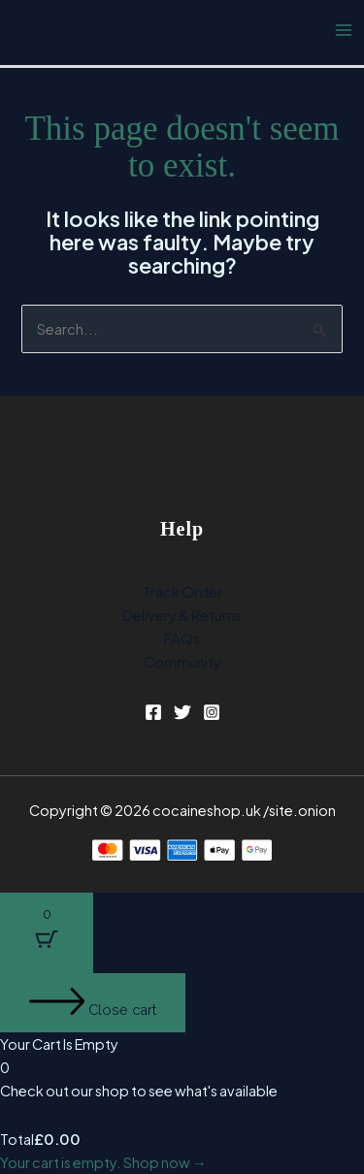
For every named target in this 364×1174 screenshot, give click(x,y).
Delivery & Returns (182, 615)
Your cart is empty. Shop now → (103, 1162)
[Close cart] (92, 1002)
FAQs (182, 638)
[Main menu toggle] (343, 30)
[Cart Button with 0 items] (46, 933)
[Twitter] (182, 712)
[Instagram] (211, 712)
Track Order (182, 592)
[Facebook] (153, 712)
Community (182, 661)
